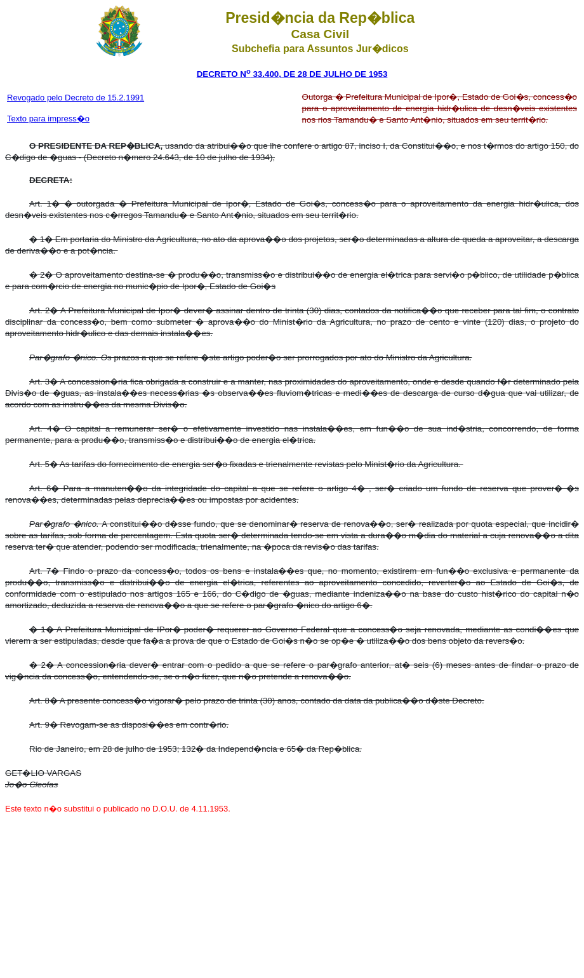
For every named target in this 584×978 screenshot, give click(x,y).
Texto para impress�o (48, 118)
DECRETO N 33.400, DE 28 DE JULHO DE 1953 (292, 74)
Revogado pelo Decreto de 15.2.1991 (75, 97)
